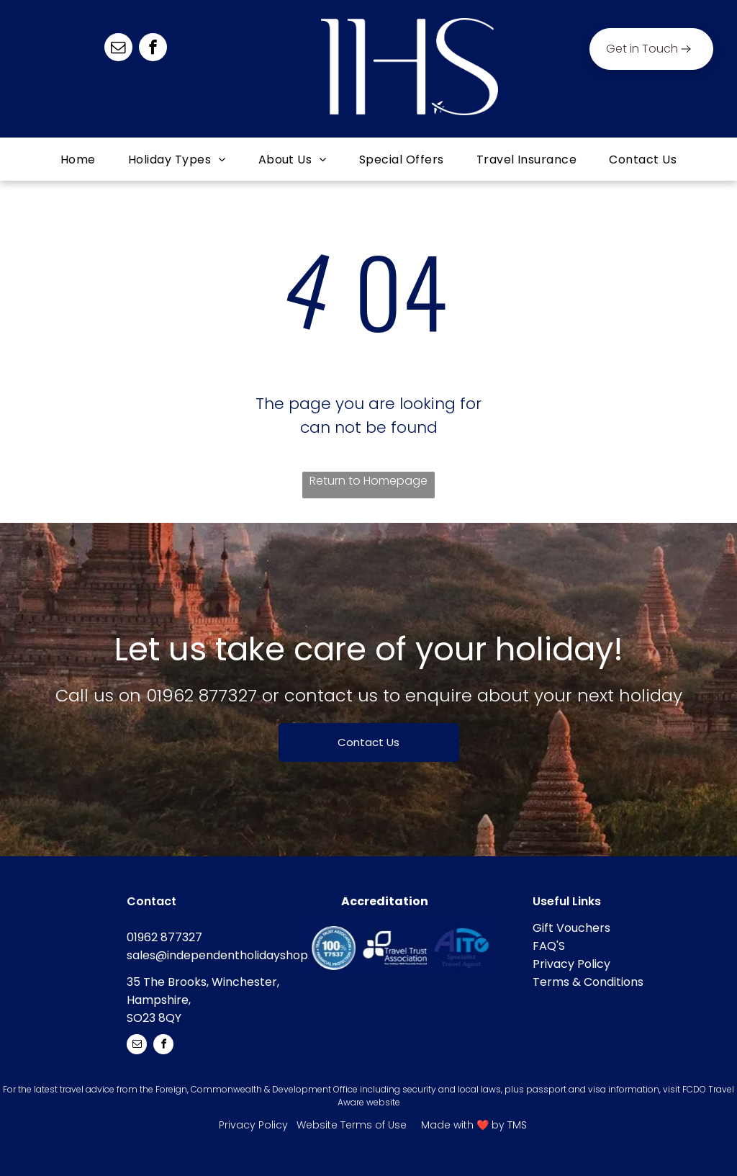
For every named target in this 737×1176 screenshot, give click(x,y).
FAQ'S (549, 946)
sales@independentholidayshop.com (231, 955)
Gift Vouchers (571, 928)
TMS (517, 1125)
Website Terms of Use (352, 1125)
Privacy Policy (571, 964)
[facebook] (153, 49)
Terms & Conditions (588, 982)
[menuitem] (80, 160)
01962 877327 (201, 695)
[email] (118, 49)
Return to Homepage (368, 480)
